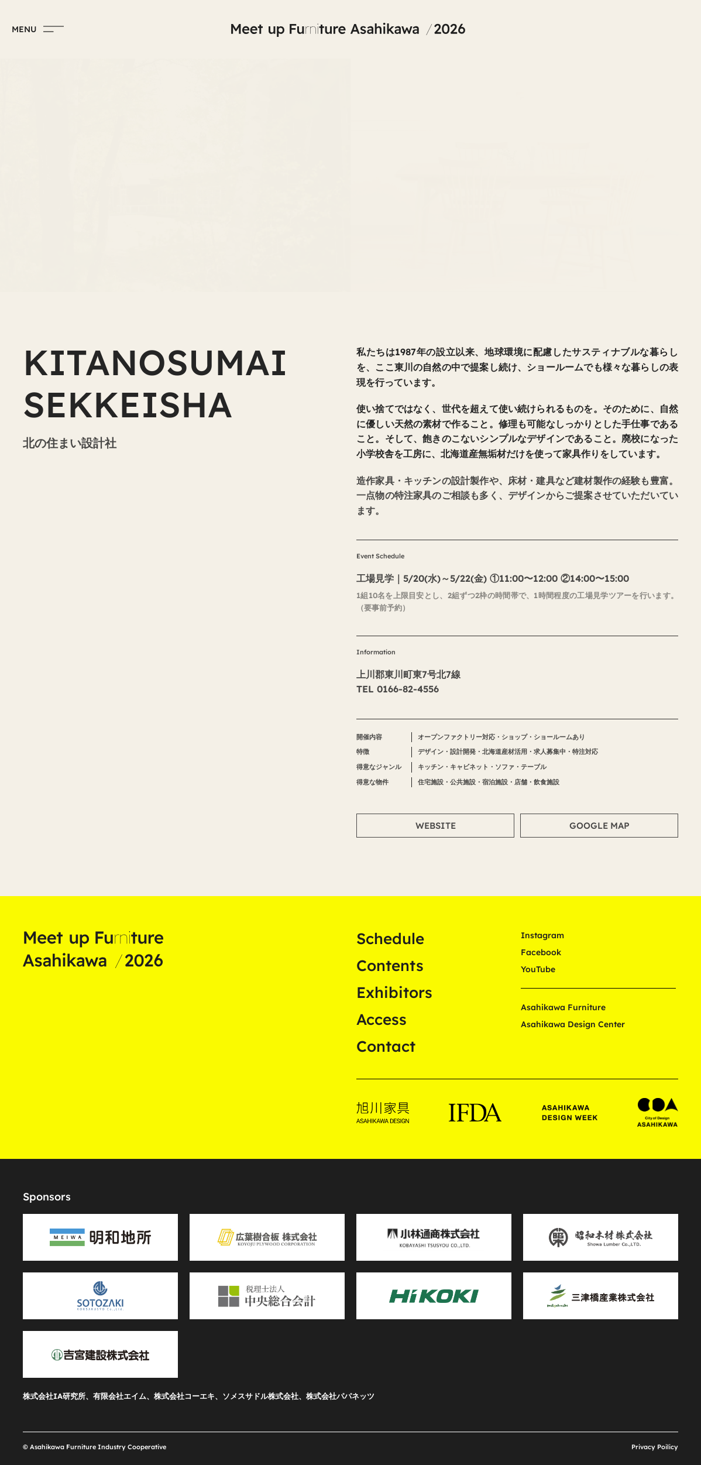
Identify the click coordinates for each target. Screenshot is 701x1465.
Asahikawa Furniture (563, 1007)
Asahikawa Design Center (573, 1024)
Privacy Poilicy (654, 1447)
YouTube (538, 969)
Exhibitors (394, 992)
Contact (385, 1046)
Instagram (542, 935)
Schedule (390, 938)
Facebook (541, 952)
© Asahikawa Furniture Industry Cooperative (94, 1447)
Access (381, 1019)
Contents (390, 965)
